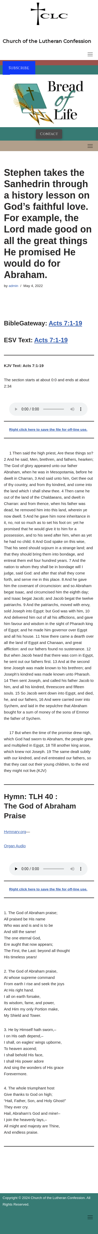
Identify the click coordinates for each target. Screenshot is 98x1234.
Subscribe (19, 68)
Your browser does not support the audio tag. (48, 409)
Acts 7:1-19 (65, 323)
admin (13, 286)
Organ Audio (15, 846)
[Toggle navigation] (90, 54)
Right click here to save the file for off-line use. (48, 430)
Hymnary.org (15, 831)
